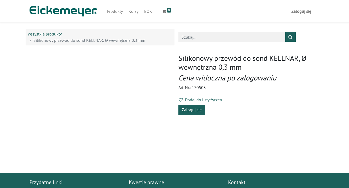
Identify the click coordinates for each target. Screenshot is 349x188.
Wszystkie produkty (45, 34)
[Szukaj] (290, 37)
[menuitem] (115, 11)
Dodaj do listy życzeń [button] (200, 99)
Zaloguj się (301, 11)
